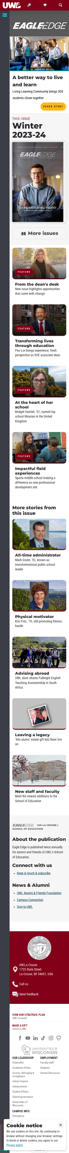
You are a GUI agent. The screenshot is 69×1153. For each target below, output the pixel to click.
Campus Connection (30, 900)
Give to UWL (25, 907)
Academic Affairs (21, 1067)
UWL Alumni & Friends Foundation (39, 893)
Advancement (19, 1086)
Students (45, 1067)
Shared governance (22, 1097)
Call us (20, 984)
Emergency (18, 1116)
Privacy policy (14, 1145)
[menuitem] (25, 1063)
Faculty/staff (47, 1062)
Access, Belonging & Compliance (23, 1074)
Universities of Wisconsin (20, 1104)
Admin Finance (20, 1081)
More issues (39, 233)
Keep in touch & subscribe (33, 873)
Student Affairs (20, 1091)
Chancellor (18, 1062)
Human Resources (50, 1073)
